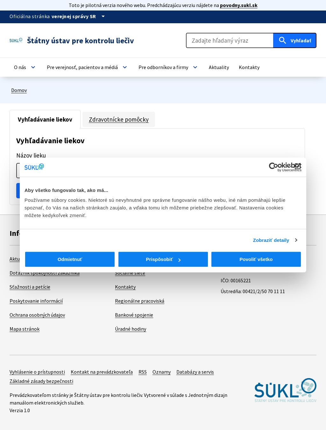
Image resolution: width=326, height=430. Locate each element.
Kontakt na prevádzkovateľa (102, 372)
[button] (25, 67)
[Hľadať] (294, 40)
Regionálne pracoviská (139, 301)
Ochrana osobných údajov (37, 315)
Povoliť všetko (256, 259)
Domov (19, 90)
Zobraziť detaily (271, 240)
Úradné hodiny (130, 329)
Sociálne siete (130, 273)
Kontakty (125, 287)
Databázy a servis (195, 372)
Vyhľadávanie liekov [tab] (45, 119)
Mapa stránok (24, 329)
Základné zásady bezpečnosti (41, 381)
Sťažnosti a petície (30, 287)
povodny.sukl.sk (239, 5)
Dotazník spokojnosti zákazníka (45, 273)
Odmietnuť (70, 259)
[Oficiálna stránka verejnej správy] (79, 16)
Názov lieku (31, 155)
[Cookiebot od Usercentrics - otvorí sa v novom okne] (273, 167)
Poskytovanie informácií (36, 301)
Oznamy (161, 372)
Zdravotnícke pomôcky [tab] (119, 119)
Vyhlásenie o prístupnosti (37, 372)
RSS (142, 372)
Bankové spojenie (134, 315)
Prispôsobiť (163, 259)
